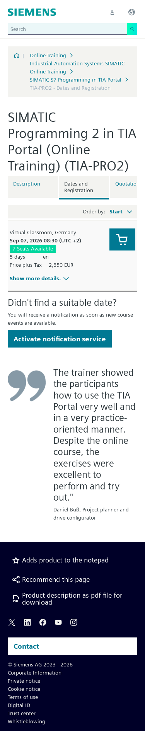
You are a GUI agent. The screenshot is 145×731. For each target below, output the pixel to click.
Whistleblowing (26, 721)
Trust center (22, 713)
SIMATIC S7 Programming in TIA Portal (75, 80)
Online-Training (48, 55)
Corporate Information (34, 673)
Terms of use (23, 697)
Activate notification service (60, 339)
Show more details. (40, 278)
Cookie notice (24, 689)
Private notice (24, 681)
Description (26, 184)
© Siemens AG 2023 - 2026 (40, 664)
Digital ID (19, 705)
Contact (26, 646)
